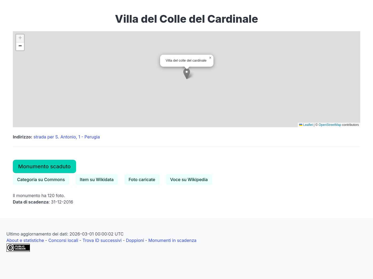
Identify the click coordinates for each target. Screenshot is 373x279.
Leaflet (306, 125)
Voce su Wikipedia (189, 179)
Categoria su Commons (41, 179)
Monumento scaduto (44, 166)
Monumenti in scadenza (172, 240)
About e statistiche (25, 240)
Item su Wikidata (97, 179)
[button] (186, 73)
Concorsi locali (63, 240)
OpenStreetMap (330, 125)
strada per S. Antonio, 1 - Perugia (66, 137)
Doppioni (135, 240)
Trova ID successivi (101, 240)
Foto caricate (142, 179)
